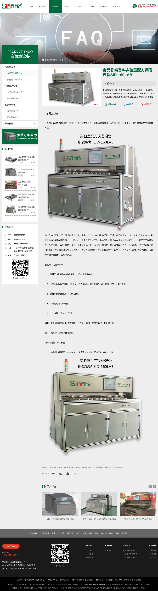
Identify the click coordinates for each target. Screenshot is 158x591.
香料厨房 (15, 588)
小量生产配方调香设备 (68, 588)
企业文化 (89, 554)
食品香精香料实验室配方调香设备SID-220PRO (26, 160)
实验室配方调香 (129, 550)
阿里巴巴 (70, 533)
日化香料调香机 (139, 588)
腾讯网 (124, 533)
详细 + (33, 162)
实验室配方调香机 (74, 467)
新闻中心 (103, 6)
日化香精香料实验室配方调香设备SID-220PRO (26, 197)
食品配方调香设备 (14, 73)
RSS (50, 584)
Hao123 (103, 533)
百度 (53, 533)
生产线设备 (64, 580)
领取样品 (110, 104)
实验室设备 (40, 580)
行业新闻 (152, 550)
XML (54, 584)
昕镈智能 (45, 533)
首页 (31, 6)
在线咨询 (128, 104)
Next (154, 486)
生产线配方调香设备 (85, 588)
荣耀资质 (127, 580)
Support (14, 569)
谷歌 (78, 533)
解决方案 (108, 550)
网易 (117, 533)
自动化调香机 (25, 588)
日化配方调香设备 (14, 79)
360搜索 (61, 533)
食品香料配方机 (100, 588)
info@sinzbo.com (18, 562)
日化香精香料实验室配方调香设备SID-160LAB (26, 210)
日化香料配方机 (113, 588)
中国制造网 (87, 533)
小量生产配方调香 (130, 554)
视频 (66, 6)
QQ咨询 (11, 546)
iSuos (86, 584)
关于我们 (42, 6)
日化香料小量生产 (14, 98)
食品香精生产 (13, 111)
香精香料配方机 (88, 467)
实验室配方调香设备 (58, 467)
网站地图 (137, 580)
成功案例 (77, 6)
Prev (150, 486)
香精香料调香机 (101, 467)
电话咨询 (146, 104)
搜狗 (111, 533)
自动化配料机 (36, 588)
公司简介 (89, 550)
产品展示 (55, 6)
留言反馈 (118, 580)
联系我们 (116, 6)
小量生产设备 (52, 580)
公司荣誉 (89, 558)
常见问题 (152, 558)
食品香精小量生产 (14, 92)
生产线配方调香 (129, 558)
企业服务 (90, 6)
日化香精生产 (13, 117)
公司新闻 (152, 554)
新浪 (96, 533)
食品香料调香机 (126, 588)
